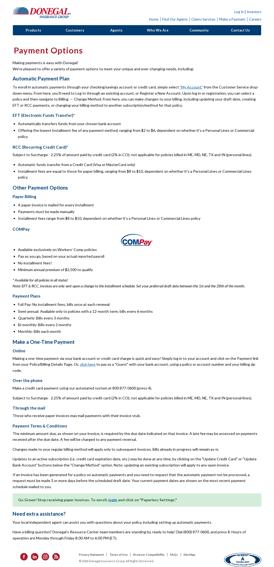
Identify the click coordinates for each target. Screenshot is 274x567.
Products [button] (33, 30)
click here (88, 364)
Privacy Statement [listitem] (91, 554)
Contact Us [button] (240, 30)
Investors (254, 12)
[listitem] (22, 556)
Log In (239, 12)
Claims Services (203, 19)
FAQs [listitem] (174, 554)
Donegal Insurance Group (42, 12)
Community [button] (199, 30)
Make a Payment (232, 19)
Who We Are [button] (158, 30)
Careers (255, 19)
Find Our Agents (175, 19)
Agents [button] (116, 30)
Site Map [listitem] (189, 554)
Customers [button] (75, 30)
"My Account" (191, 87)
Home (153, 19)
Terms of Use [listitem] (118, 554)
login (112, 499)
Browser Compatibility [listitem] (149, 554)
